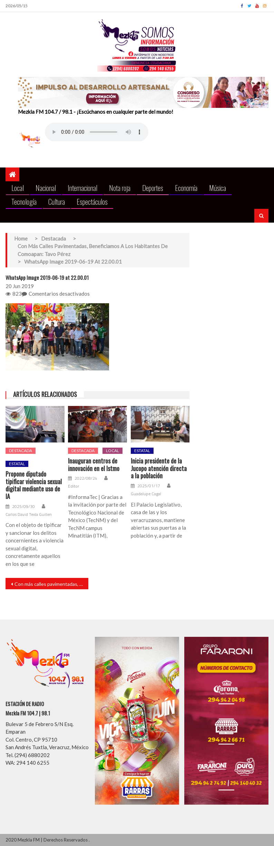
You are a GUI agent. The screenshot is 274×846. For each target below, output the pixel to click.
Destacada (20, 450)
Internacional (82, 187)
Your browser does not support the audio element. (96, 132)
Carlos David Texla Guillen (29, 514)
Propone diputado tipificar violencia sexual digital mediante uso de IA (34, 485)
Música (217, 187)
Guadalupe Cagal (146, 494)
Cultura (56, 201)
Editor (73, 486)
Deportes (152, 187)
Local (17, 187)
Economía (186, 187)
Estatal (17, 463)
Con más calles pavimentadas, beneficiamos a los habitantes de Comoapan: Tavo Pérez (51, 584)
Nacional (46, 187)
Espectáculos (92, 201)
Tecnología (24, 201)
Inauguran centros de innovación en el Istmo (93, 464)
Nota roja (119, 187)
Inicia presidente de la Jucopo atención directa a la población (159, 468)
